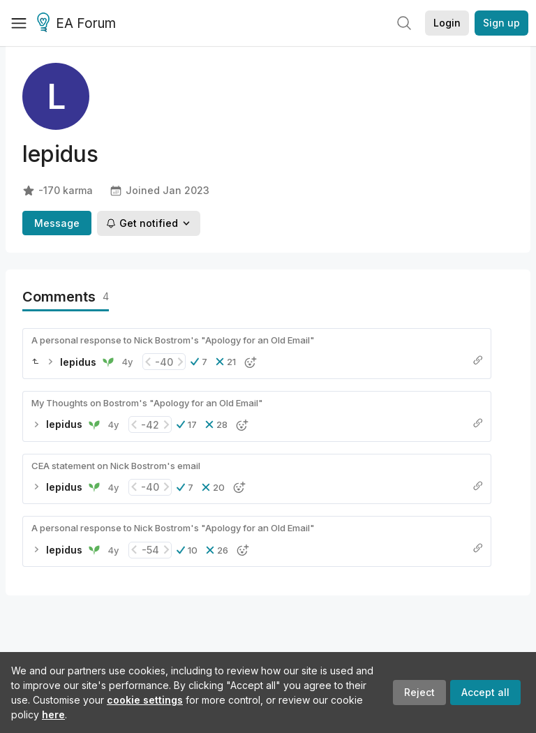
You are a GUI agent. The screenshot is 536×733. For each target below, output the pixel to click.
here (53, 714)
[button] (199, 361)
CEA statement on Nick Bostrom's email (115, 465)
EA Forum (78, 24)
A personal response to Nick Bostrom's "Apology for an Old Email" (173, 340)
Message (57, 223)
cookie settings (145, 700)
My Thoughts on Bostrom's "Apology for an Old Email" (147, 402)
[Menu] (19, 23)
